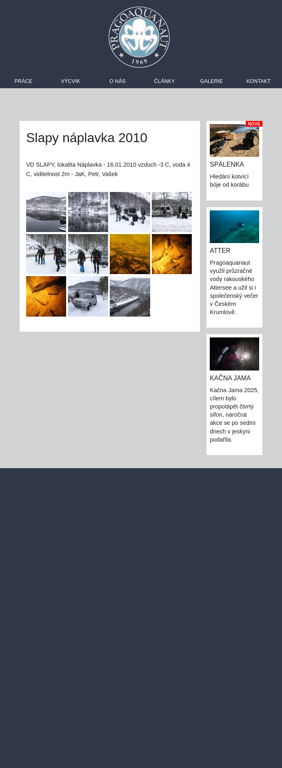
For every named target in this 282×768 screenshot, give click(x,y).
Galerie (211, 81)
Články (164, 81)
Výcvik (70, 81)
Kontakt (258, 81)
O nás (117, 81)
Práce (24, 81)
